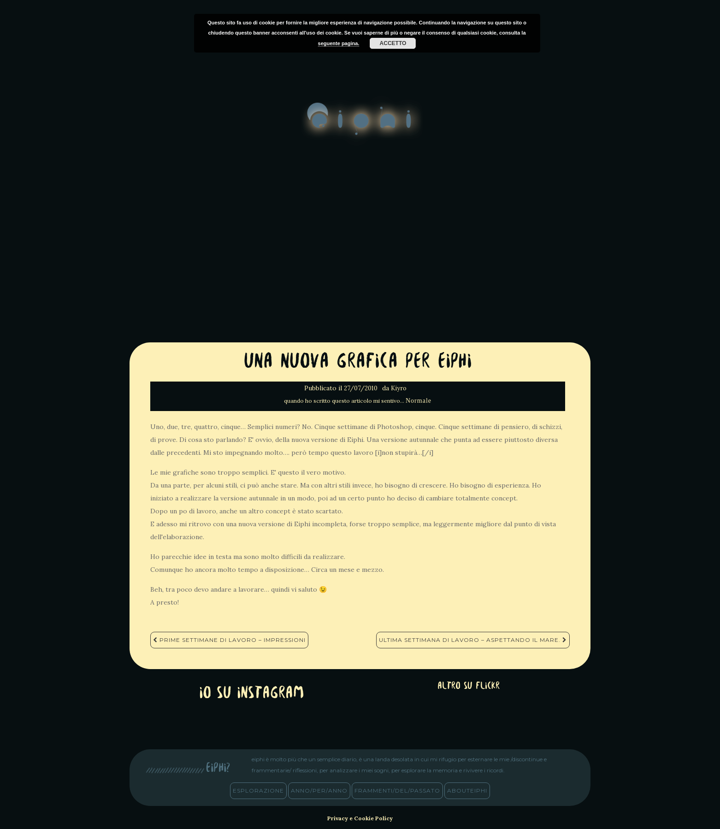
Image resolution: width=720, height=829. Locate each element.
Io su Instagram (251, 693)
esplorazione (258, 790)
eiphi (360, 126)
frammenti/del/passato (397, 790)
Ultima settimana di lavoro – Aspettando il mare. (473, 639)
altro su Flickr (468, 686)
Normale (418, 400)
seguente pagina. (339, 43)
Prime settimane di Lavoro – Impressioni (229, 639)
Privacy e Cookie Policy (360, 818)
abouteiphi (467, 790)
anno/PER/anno (319, 790)
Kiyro (399, 388)
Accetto (393, 43)
